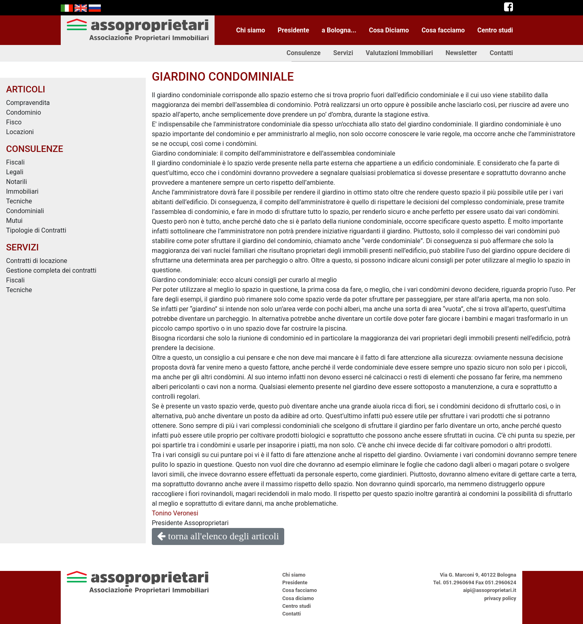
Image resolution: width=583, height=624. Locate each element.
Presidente (293, 30)
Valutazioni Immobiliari (399, 53)
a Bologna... (339, 30)
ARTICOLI (25, 89)
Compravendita (28, 103)
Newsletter (461, 53)
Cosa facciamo (443, 30)
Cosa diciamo (298, 598)
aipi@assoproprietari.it (489, 590)
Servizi (343, 53)
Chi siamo (250, 30)
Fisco (14, 122)
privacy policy (500, 598)
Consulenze (304, 53)
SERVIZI (22, 247)
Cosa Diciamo (389, 30)
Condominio (23, 112)
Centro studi (495, 30)
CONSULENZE (34, 148)
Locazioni (20, 132)
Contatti (501, 53)
